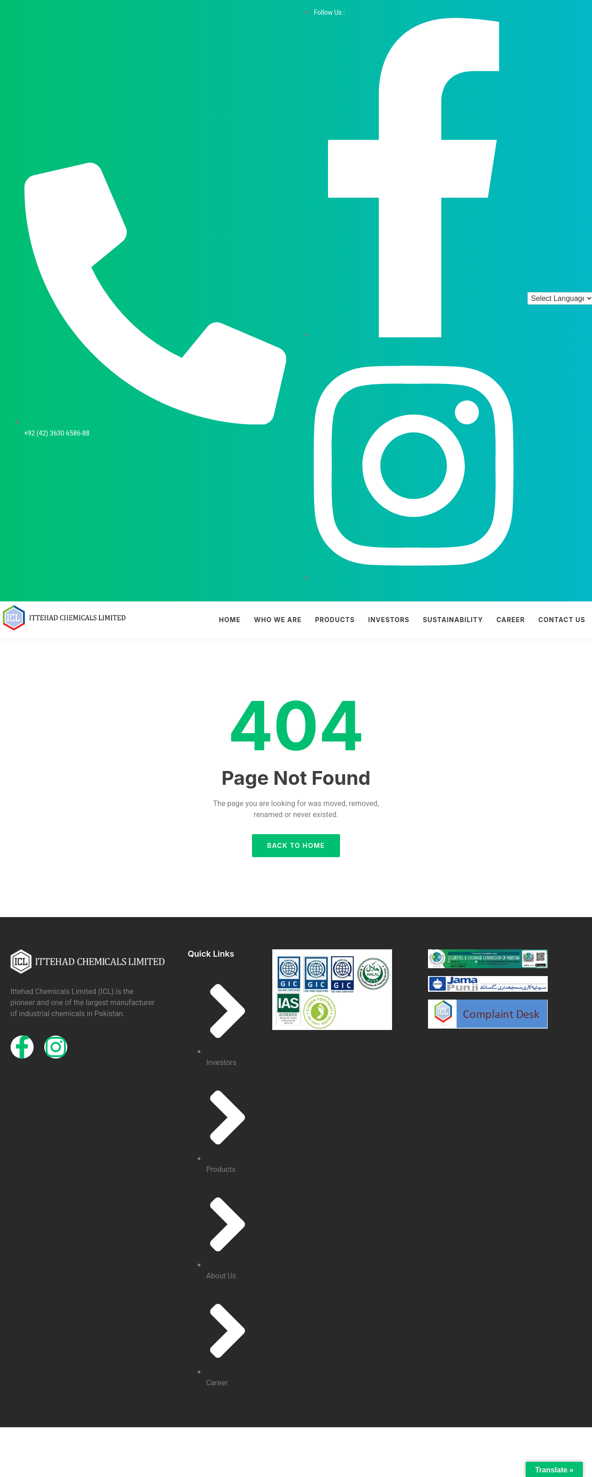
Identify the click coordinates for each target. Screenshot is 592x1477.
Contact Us (561, 620)
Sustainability (453, 620)
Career (510, 620)
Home (229, 620)
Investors (389, 620)
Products (335, 620)
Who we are (278, 620)
